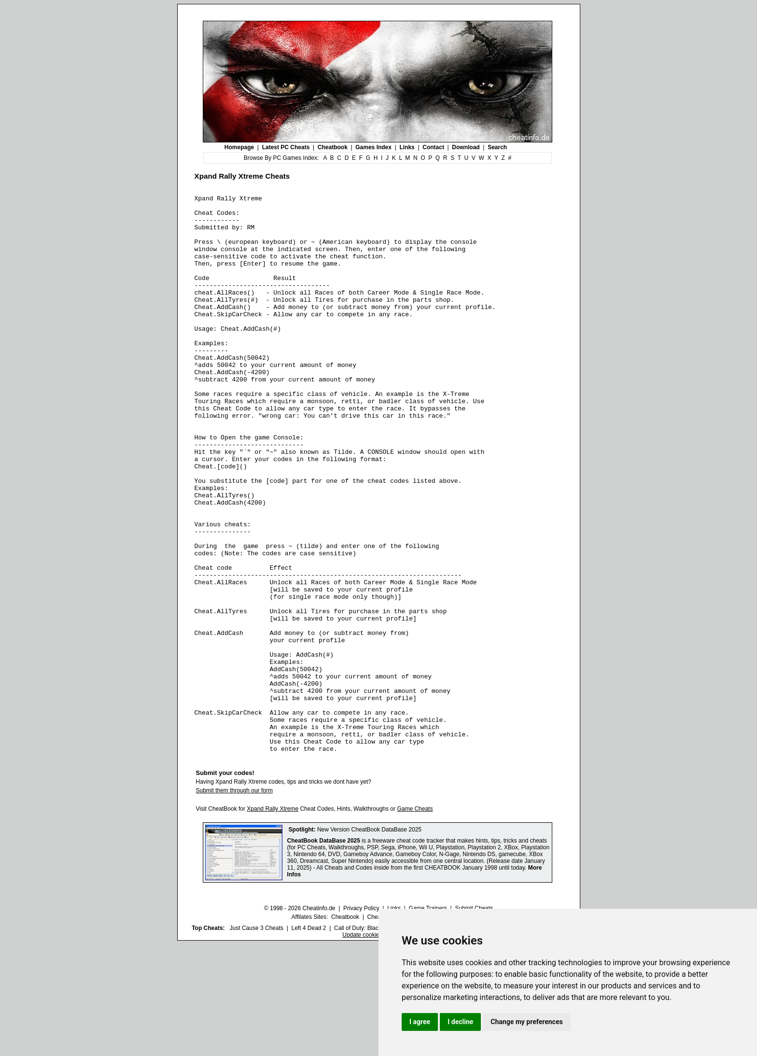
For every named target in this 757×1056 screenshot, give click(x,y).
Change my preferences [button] (526, 1022)
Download (465, 147)
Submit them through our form (234, 902)
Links (406, 147)
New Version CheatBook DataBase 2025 (369, 941)
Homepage (239, 147)
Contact (433, 147)
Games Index (373, 147)
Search (497, 147)
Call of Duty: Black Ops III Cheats (377, 1039)
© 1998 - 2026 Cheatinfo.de (300, 1019)
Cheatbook (333, 147)
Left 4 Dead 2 (308, 1039)
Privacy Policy (361, 1019)
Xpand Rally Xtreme (272, 920)
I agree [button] (419, 1022)
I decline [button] (460, 1022)
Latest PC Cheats (286, 147)
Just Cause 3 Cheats (256, 1039)
